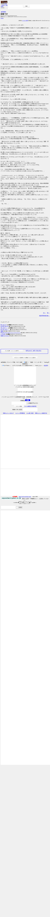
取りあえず (4, 324)
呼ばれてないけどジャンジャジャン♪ (10, 332)
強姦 (2, 331)
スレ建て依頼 (30, 416)
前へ (48, 312)
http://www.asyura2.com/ (25, 500)
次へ (44, 312)
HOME (5, 3)
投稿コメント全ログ (8, 416)
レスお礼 (3, 334)
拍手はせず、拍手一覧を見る (33, 350)
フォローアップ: (5, 322)
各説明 (46, 365)
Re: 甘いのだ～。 (5, 329)
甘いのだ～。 (4, 328)
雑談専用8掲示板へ (44, 315)
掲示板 (3, 5)
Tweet (2, 18)
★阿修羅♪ (3, 11)
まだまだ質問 (25, 20)
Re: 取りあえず (5, 326)
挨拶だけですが (5, 335)
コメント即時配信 (20, 416)
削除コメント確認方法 (41, 416)
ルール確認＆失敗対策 (30, 409)
